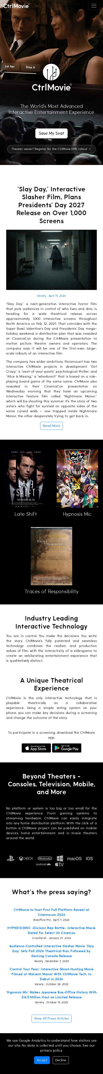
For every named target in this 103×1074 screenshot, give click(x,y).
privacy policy (51, 1050)
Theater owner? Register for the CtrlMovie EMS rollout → (51, 149)
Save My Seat (51, 133)
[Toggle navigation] (94, 6)
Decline (60, 1060)
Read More (51, 426)
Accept (42, 1060)
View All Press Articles (51, 1018)
